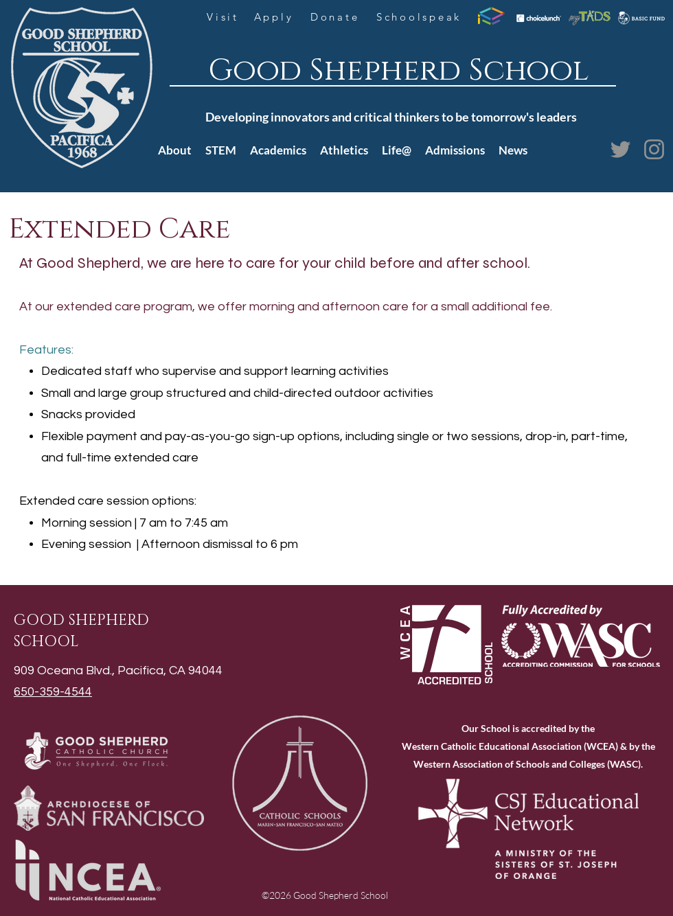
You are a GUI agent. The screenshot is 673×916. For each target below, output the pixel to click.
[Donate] (336, 16)
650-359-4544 (53, 691)
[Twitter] (620, 149)
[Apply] (275, 16)
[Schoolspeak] (420, 16)
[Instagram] (654, 149)
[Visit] (224, 16)
